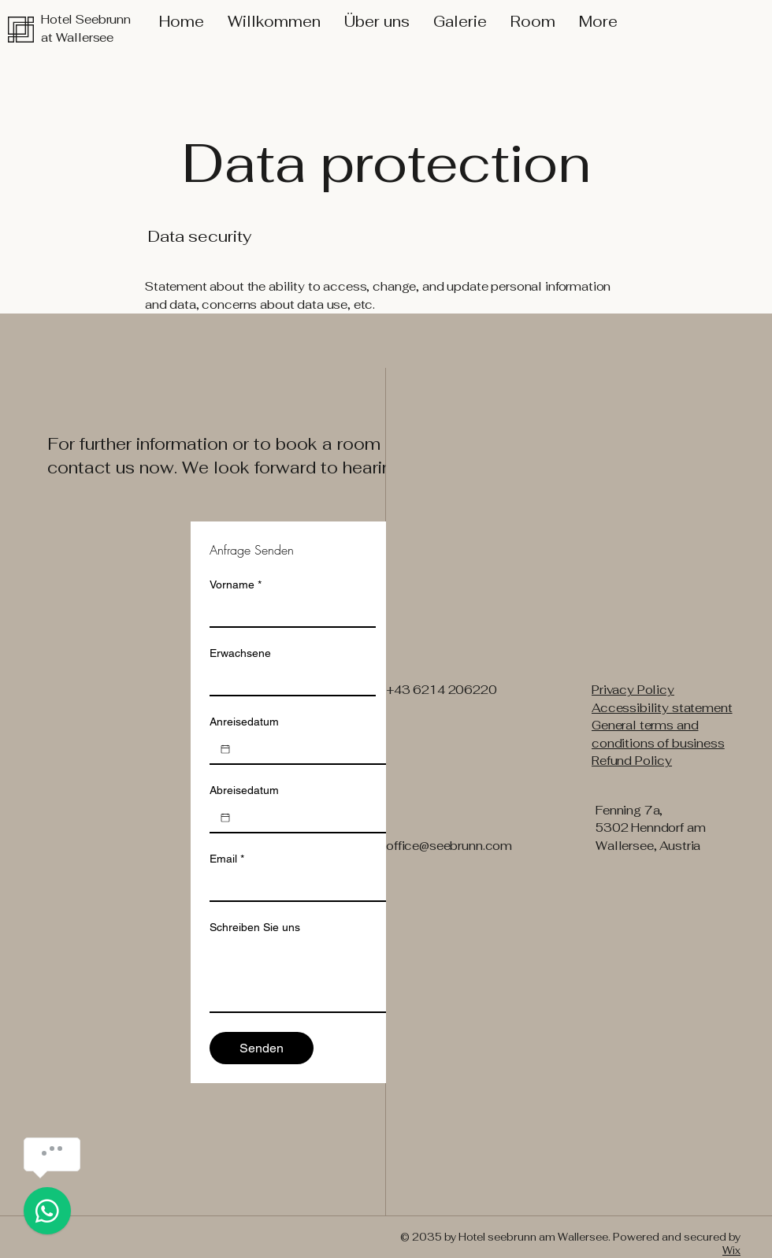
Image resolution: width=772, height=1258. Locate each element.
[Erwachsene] (288, 680)
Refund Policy (632, 760)
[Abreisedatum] (225, 817)
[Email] (380, 886)
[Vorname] (288, 612)
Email (227, 859)
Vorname (236, 585)
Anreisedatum (244, 721)
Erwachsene (240, 653)
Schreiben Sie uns (255, 927)
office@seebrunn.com (449, 845)
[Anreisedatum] (225, 749)
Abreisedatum (244, 790)
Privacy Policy (633, 689)
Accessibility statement (662, 707)
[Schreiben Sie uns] (385, 976)
